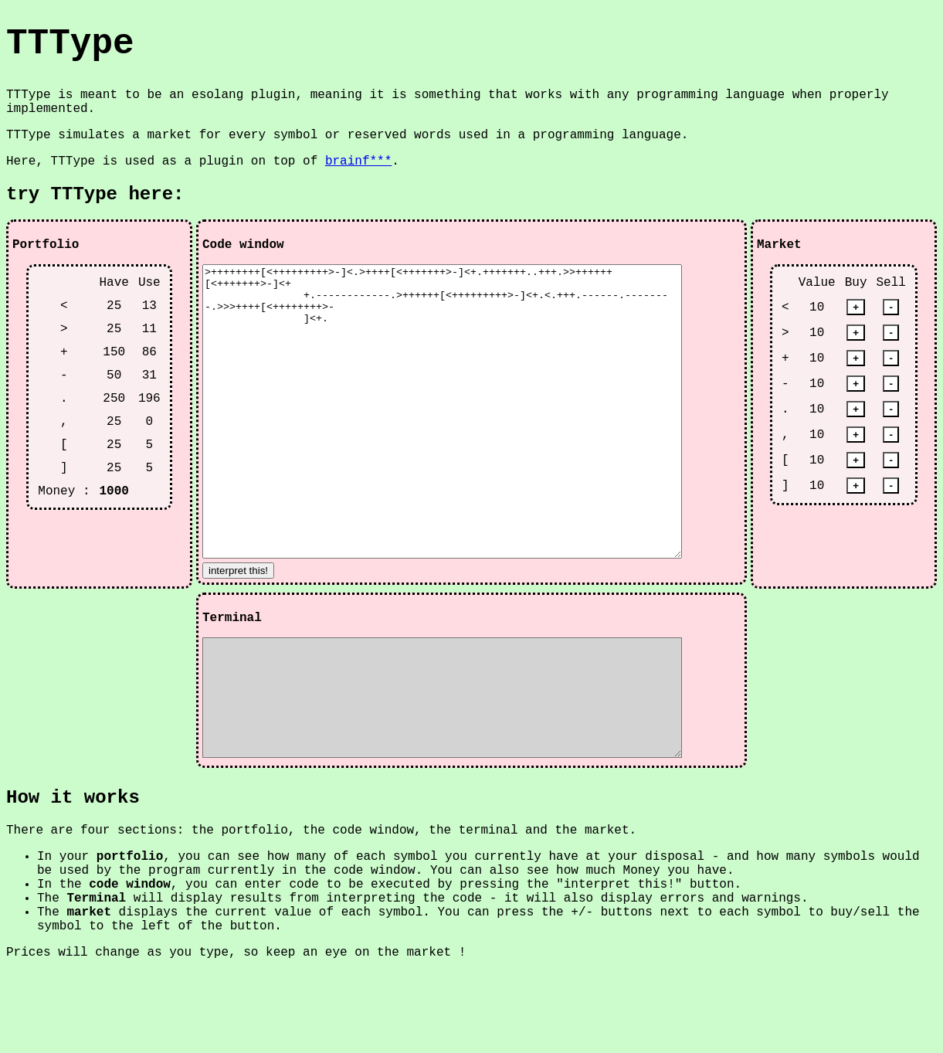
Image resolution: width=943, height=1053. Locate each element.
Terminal (96, 980)
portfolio (130, 938)
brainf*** (358, 161)
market (88, 993)
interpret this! (238, 628)
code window (130, 966)
